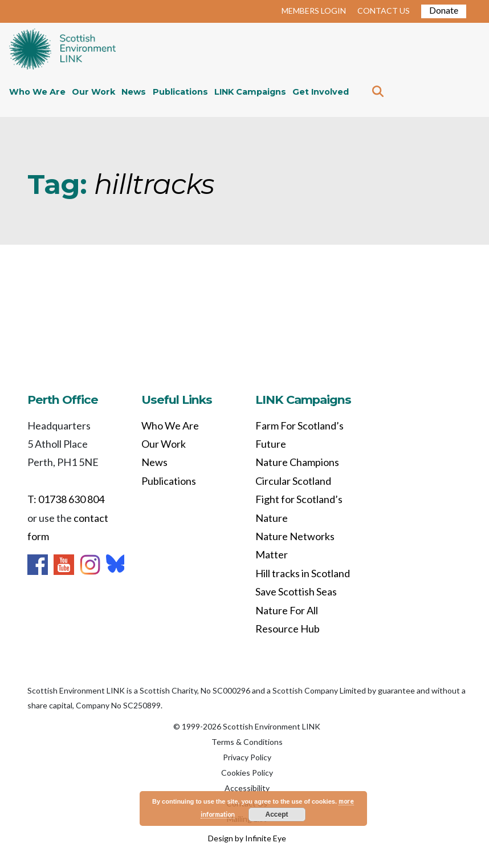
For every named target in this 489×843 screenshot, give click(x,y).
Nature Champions (297, 462)
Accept (277, 814)
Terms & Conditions (247, 742)
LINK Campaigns (250, 92)
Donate (443, 10)
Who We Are (37, 92)
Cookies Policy (247, 772)
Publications (180, 92)
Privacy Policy (247, 757)
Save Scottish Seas (296, 591)
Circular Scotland (293, 481)
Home (62, 50)
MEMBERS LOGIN (314, 10)
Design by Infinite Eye (247, 838)
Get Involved (320, 92)
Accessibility (247, 788)
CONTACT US (383, 10)
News (133, 92)
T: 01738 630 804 (65, 499)
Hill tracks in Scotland (302, 573)
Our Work (93, 92)
